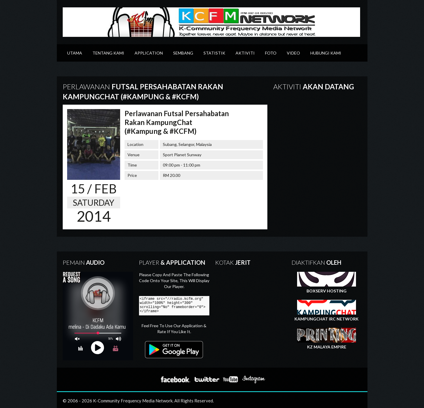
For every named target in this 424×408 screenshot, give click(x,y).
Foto (270, 52)
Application (149, 52)
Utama (74, 52)
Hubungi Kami (325, 52)
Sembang (183, 52)
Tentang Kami (108, 52)
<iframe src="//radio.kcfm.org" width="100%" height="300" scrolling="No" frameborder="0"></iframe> (176, 305)
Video (293, 52)
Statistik (214, 52)
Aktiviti (245, 52)
